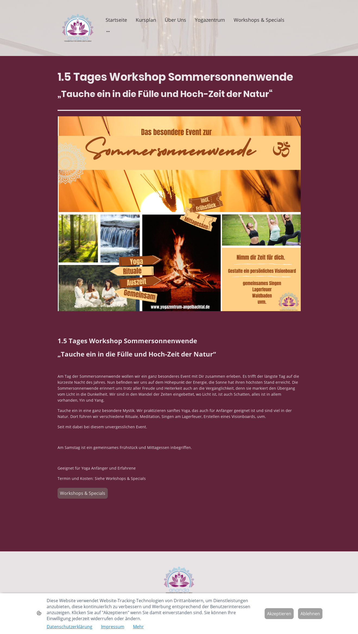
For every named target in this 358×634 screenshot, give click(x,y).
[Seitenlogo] (78, 28)
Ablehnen (310, 614)
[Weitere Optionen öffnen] (108, 31)
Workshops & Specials (82, 493)
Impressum (112, 627)
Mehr (138, 627)
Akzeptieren (279, 614)
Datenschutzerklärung (69, 627)
